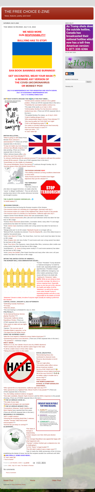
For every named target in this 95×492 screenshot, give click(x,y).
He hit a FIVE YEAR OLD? (45, 369)
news (19, 465)
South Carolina (24, 408)
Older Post (56, 480)
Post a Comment (11, 472)
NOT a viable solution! (11, 416)
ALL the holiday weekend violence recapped (18, 394)
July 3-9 (14, 465)
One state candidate (10, 396)
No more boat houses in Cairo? (35, 127)
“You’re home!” (9, 459)
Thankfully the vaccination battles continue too (40, 105)
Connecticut (8, 408)
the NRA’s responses (44, 396)
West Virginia (8, 410)
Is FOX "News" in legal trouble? (37, 447)
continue (43, 101)
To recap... (7, 306)
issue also (33, 111)
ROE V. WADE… (9, 342)
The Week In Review (27, 465)
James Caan (12, 226)
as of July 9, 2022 (46, 107)
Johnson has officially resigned (14, 148)
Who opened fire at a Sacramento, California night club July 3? (24, 388)
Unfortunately (29, 109)
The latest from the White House (14, 332)
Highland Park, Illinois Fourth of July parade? (32, 390)
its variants (36, 101)
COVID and (29, 101)
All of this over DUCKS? (44, 373)
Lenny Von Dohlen (14, 252)
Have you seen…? (31, 129)
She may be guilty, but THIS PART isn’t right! (39, 121)
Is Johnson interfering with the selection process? (20, 158)
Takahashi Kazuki (32, 230)
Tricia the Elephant (35, 232)
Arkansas (16, 408)
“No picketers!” (9, 340)
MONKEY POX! (34, 86)
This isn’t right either (43, 363)
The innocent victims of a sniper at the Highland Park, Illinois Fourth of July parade (31, 211)
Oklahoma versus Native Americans (48, 371)
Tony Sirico (11, 244)
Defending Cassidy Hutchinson (14, 304)
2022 (9, 465)
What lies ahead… (10, 308)
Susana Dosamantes (16, 217)
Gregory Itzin (12, 240)
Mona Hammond (14, 221)
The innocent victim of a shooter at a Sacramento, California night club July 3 (29, 213)
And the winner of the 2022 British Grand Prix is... (20, 166)
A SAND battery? (9, 201)
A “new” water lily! (31, 131)
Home (32, 480)
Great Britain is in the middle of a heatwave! (18, 162)
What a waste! (41, 379)
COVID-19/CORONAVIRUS (35, 82)
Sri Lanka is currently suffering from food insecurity (41, 125)
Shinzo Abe (27, 215)
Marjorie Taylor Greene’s (26, 396)
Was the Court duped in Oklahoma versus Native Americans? (24, 336)
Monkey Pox (39, 109)
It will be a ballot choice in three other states (18, 349)
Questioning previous (11, 338)
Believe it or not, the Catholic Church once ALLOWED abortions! (25, 344)
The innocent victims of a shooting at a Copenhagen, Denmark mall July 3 (28, 209)
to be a (49, 101)
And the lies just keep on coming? (15, 424)
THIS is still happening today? (35, 123)
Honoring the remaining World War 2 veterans (19, 418)
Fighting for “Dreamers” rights (47, 277)
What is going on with (11, 137)
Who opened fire (9, 390)
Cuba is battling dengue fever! (35, 117)
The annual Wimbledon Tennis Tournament (18, 164)
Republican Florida (10, 320)
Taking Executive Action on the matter (16, 351)
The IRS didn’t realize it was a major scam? (41, 449)
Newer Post (8, 480)
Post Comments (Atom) (19, 484)
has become (47, 109)
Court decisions (23, 338)
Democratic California (11, 318)
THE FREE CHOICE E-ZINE (27, 12)
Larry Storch (12, 236)
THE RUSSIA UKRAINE (33, 170)
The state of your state (11, 402)
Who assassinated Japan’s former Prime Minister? (41, 119)
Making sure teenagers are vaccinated (16, 404)
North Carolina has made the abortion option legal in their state (24, 347)
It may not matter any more (13, 146)
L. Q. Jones (17, 248)
